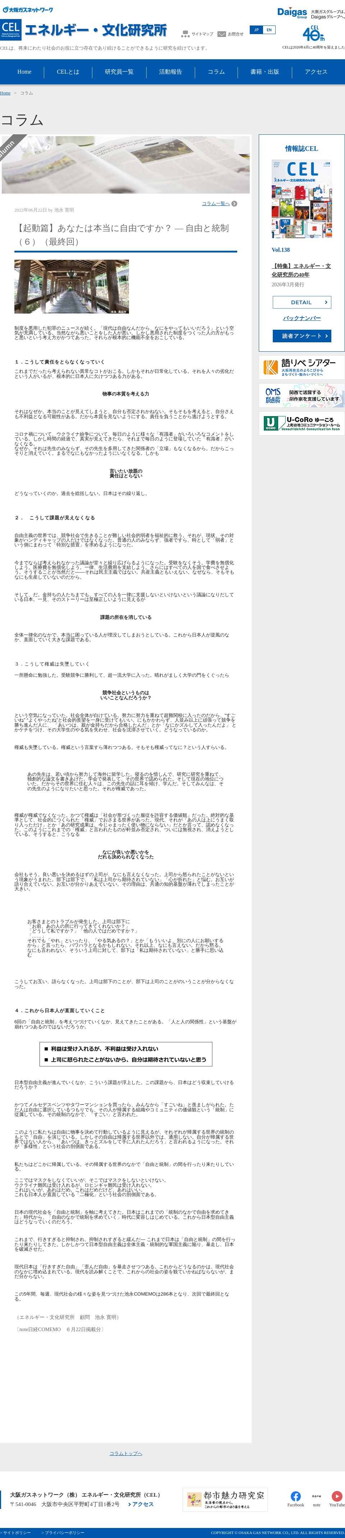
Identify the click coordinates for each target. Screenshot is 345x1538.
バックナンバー (302, 318)
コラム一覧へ (216, 203)
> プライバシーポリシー (63, 1532)
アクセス (143, 1504)
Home (5, 93)
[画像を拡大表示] (125, 1054)
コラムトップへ (126, 1453)
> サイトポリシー (15, 1532)
